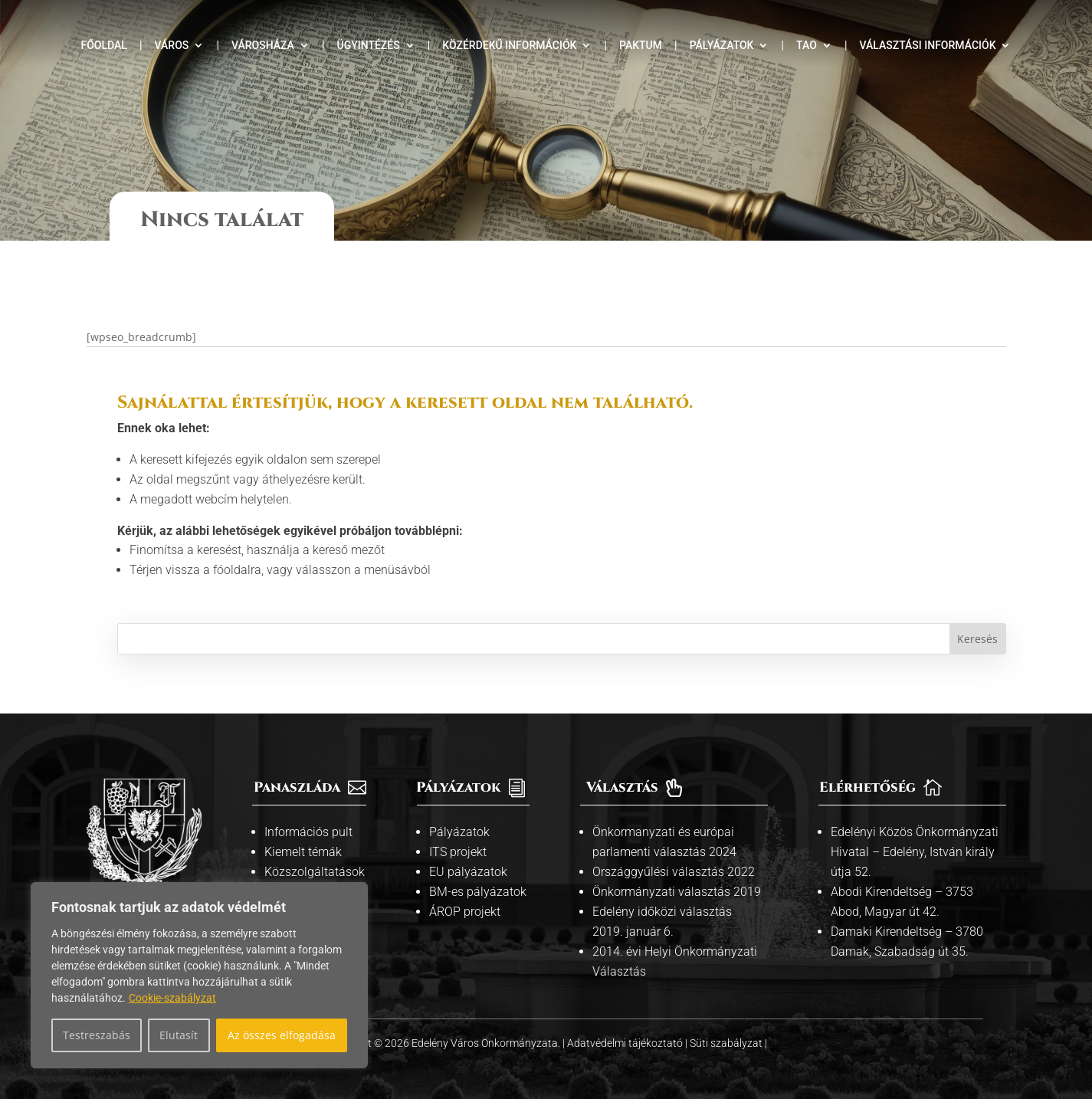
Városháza (262, 45)
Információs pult (308, 819)
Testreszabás (96, 1035)
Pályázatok (722, 45)
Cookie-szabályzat (172, 998)
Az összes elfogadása (282, 1035)
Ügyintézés (367, 45)
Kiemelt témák (303, 839)
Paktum (640, 45)
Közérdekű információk (509, 45)
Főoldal (104, 45)
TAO (806, 45)
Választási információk (927, 45)
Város (172, 45)
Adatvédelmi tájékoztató (626, 1030)
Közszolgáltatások (314, 858)
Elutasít (178, 1035)
